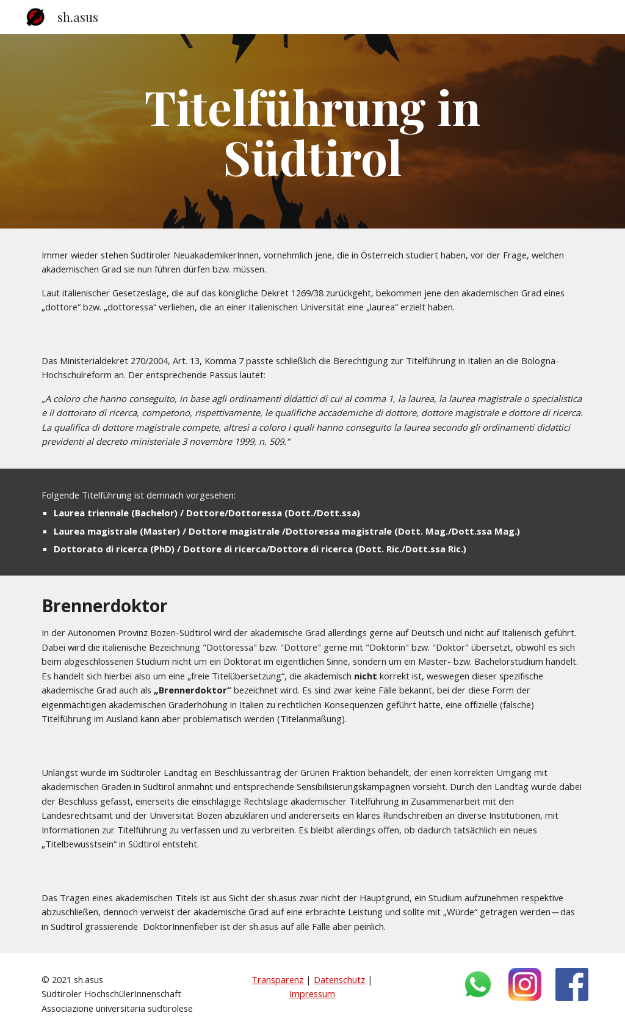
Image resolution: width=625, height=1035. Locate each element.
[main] (312, 131)
